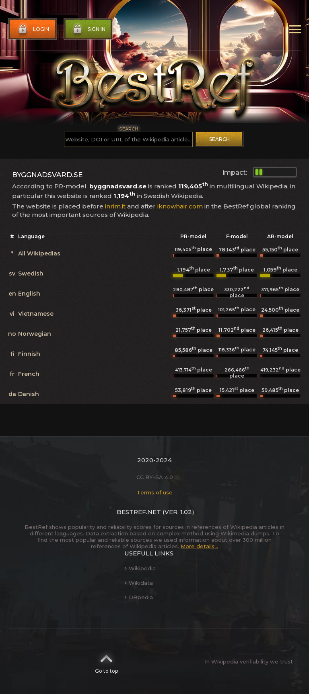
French (28, 374)
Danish (28, 394)
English (29, 293)
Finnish (29, 353)
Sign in (88, 29)
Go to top (106, 661)
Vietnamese (36, 313)
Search (219, 139)
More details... (199, 546)
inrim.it (115, 206)
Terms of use (155, 492)
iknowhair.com (180, 206)
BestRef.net (139, 512)
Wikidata (138, 583)
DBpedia (138, 597)
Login (33, 29)
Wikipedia (140, 568)
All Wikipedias (39, 253)
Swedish (30, 273)
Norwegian (34, 333)
